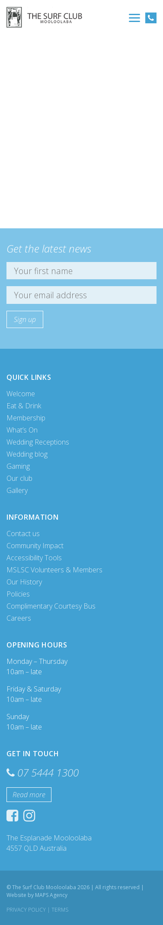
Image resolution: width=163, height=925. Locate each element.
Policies (18, 594)
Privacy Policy (26, 909)
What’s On (22, 430)
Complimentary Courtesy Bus (51, 606)
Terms (59, 909)
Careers (18, 618)
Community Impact (35, 545)
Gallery (17, 490)
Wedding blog (27, 454)
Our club (19, 478)
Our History (24, 582)
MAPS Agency (51, 895)
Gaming (18, 466)
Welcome (20, 393)
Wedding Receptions (37, 442)
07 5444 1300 (48, 772)
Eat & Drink (23, 405)
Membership (25, 418)
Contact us (23, 533)
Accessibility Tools (34, 557)
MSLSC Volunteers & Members (54, 570)
